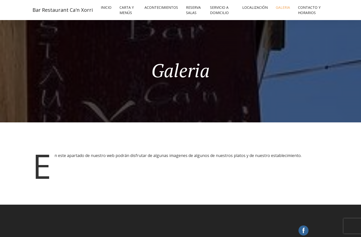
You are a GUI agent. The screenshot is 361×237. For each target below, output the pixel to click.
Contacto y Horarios (309, 10)
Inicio (106, 7)
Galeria (283, 7)
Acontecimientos (161, 7)
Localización (255, 7)
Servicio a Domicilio (219, 10)
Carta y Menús (127, 10)
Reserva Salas (193, 10)
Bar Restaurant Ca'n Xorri (62, 10)
